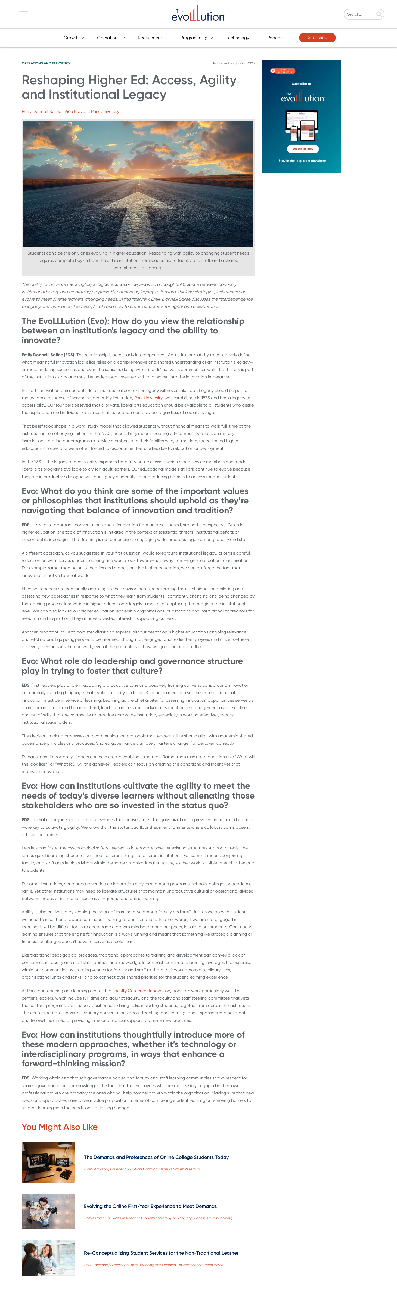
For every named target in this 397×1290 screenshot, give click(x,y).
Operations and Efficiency (46, 63)
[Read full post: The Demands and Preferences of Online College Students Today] (48, 1163)
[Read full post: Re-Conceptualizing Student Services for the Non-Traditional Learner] (48, 1259)
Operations (111, 37)
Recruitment (153, 37)
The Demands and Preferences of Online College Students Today (156, 1157)
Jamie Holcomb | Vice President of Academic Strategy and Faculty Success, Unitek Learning (158, 1218)
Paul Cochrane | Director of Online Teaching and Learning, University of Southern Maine (153, 1265)
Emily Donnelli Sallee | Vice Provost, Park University (70, 111)
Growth (74, 37)
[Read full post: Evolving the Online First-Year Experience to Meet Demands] (48, 1212)
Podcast (276, 37)
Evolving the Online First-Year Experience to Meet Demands (150, 1206)
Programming (197, 37)
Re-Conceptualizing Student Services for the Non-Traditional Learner (161, 1253)
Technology (240, 37)
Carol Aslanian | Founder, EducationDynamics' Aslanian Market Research (141, 1169)
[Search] (368, 14)
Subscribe (317, 37)
